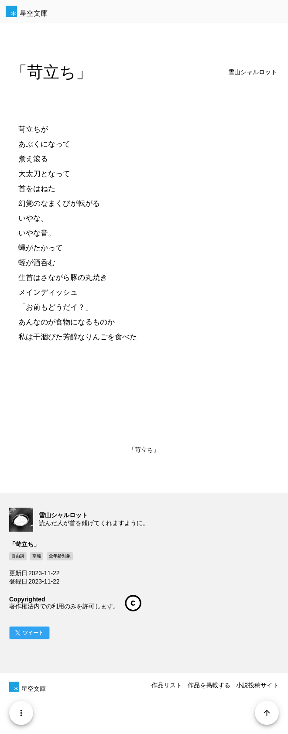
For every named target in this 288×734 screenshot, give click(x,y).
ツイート (33, 633)
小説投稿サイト (257, 685)
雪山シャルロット (252, 72)
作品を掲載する (209, 685)
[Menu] (21, 713)
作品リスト (166, 685)
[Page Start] (267, 713)
